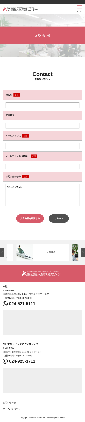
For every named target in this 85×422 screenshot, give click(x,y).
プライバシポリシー (12, 409)
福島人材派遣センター (20, 9)
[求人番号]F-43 (42, 195)
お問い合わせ (9, 402)
